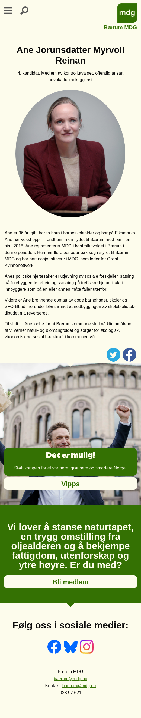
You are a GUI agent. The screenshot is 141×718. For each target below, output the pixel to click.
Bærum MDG (120, 26)
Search (27, 10)
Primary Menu (11, 10)
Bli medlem (70, 582)
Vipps (70, 484)
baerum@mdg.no (70, 678)
